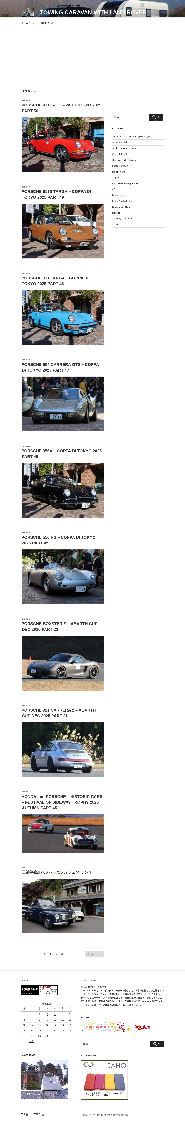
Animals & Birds (120, 142)
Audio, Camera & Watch (124, 148)
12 (62, 954)
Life (114, 189)
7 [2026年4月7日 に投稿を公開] (32, 1019)
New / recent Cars (121, 207)
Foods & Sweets (120, 166)
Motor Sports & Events (123, 201)
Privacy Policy (88, 1115)
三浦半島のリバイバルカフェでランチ (57, 872)
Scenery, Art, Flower (122, 218)
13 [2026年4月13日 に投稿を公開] (24, 1025)
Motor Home (118, 195)
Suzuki (115, 224)
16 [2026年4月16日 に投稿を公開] (47, 1025)
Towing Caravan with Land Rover (93, 12)
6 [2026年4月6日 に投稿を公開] (24, 1019)
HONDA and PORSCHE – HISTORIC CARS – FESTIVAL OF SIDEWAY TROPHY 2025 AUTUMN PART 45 (62, 802)
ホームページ (28, 23)
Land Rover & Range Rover (125, 183)
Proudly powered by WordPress (112, 1115)
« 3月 (31, 1041)
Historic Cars (118, 171)
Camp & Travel (119, 154)
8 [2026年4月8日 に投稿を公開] (39, 1019)
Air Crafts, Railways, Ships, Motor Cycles (132, 136)
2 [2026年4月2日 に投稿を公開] (47, 1014)
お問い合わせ (47, 23)
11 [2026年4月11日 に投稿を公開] (62, 1019)
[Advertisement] (92, 52)
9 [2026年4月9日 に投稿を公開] (47, 1019)
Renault (116, 213)
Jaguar (115, 177)
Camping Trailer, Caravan (124, 160)
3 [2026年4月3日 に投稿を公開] (55, 1014)
